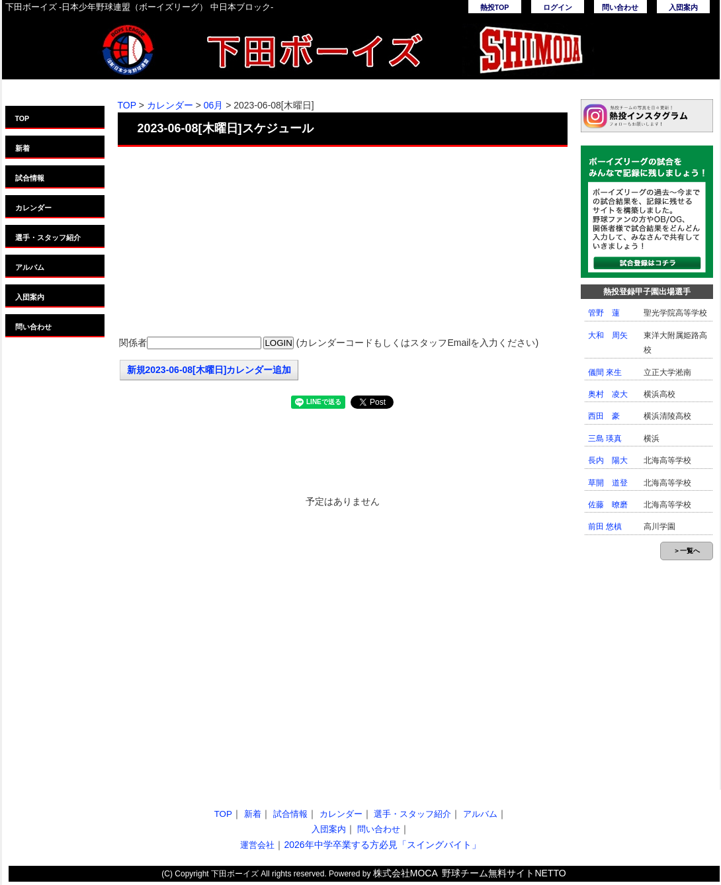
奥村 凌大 (608, 394)
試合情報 (29, 178)
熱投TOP (494, 7)
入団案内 (683, 7)
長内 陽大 (608, 460)
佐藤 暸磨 (608, 504)
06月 (214, 105)
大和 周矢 (608, 335)
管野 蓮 (604, 312)
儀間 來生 (605, 372)
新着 (22, 148)
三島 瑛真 (605, 438)
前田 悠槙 (605, 526)
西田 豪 (604, 416)
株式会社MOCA (405, 873)
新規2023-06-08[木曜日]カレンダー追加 (209, 369)
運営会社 (257, 845)
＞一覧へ (686, 550)
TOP (22, 118)
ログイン (557, 7)
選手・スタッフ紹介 (48, 237)
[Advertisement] (343, 242)
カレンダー (33, 208)
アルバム (29, 267)
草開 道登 (608, 482)
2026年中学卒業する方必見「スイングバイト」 (382, 844)
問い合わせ (620, 7)
